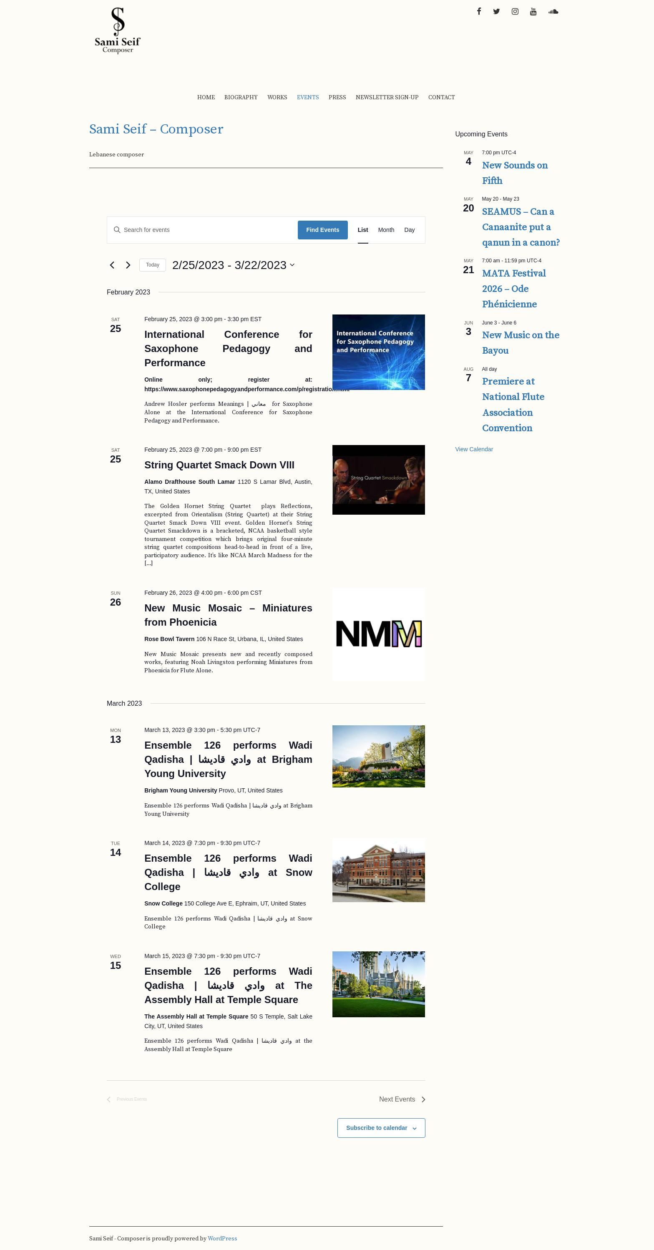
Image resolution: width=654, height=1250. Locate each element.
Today (152, 265)
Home (206, 97)
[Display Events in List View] (363, 230)
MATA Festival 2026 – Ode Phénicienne (514, 289)
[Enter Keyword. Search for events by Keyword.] (202, 230)
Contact (441, 97)
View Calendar (474, 449)
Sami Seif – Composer (156, 129)
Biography (241, 97)
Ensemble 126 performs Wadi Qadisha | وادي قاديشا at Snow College (228, 872)
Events (308, 97)
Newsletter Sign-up (387, 97)
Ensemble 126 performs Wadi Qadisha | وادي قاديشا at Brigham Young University (228, 759)
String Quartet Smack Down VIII (219, 464)
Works (277, 97)
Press (337, 97)
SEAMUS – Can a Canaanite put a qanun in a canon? (521, 227)
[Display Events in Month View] (386, 230)
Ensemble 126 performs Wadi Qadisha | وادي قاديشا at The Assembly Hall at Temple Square (228, 985)
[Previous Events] (112, 265)
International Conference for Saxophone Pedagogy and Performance (228, 348)
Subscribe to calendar (376, 1127)
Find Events (322, 229)
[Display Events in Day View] (410, 230)
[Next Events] (128, 265)
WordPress (222, 1238)
